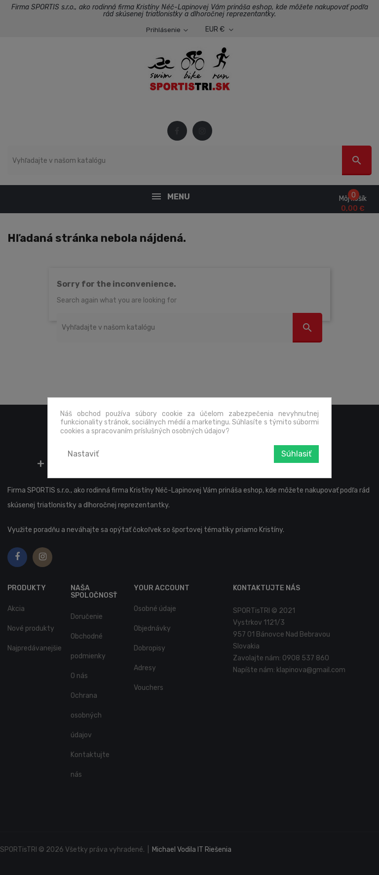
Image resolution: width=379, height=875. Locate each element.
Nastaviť (83, 453)
